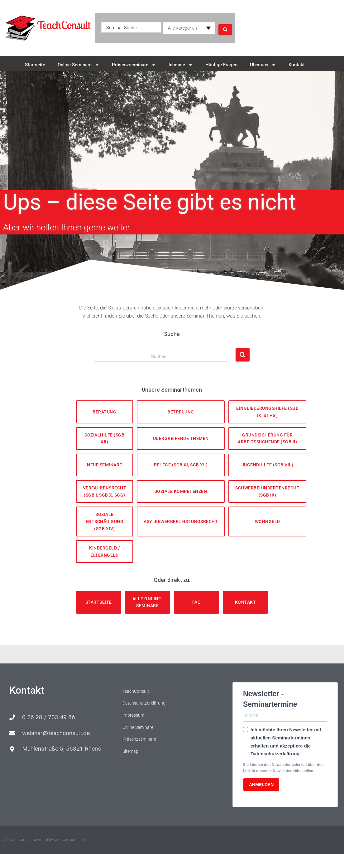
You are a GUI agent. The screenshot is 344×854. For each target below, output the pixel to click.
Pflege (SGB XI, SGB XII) (181, 464)
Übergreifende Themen (181, 438)
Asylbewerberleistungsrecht (181, 521)
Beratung (104, 411)
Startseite (35, 65)
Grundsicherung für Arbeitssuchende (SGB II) (267, 438)
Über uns (263, 64)
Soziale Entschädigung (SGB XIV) (105, 521)
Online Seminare (78, 64)
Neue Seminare (104, 464)
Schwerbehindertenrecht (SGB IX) (267, 491)
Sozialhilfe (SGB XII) (104, 438)
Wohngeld (267, 521)
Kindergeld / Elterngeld (104, 551)
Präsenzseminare (134, 64)
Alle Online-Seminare (147, 602)
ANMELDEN (261, 784)
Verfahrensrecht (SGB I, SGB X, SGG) (105, 491)
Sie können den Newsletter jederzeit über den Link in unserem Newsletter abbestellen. (283, 767)
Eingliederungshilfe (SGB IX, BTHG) (267, 412)
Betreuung (180, 411)
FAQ (196, 602)
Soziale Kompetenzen (181, 491)
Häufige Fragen (221, 65)
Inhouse (181, 64)
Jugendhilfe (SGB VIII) (267, 464)
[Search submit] (225, 28)
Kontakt (297, 65)
